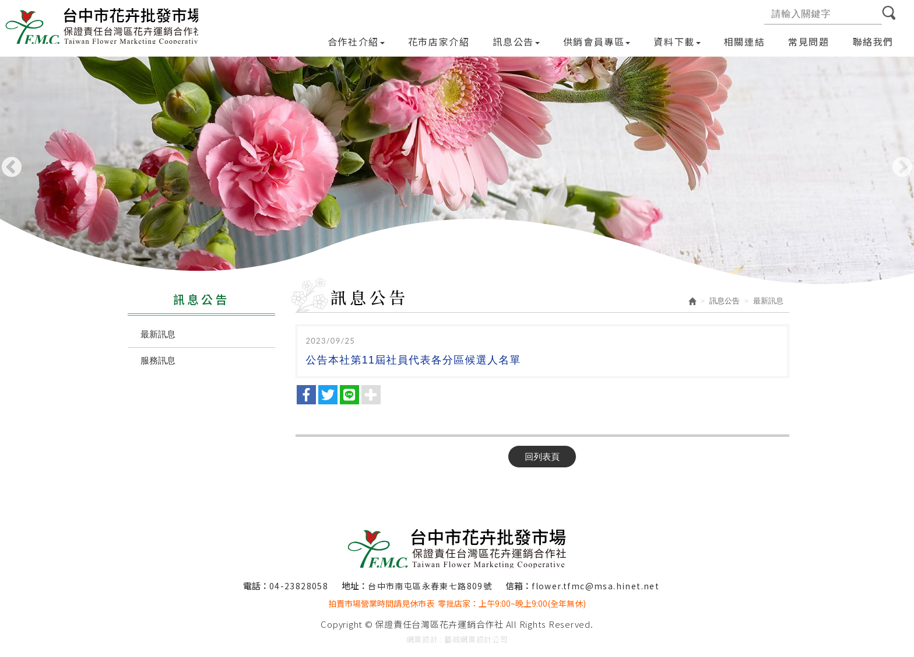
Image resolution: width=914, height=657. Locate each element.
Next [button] (902, 168)
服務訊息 (157, 360)
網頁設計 (422, 639)
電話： (256, 585)
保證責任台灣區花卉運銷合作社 (104, 26)
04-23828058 (298, 586)
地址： (355, 585)
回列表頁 (542, 457)
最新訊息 (157, 334)
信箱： (518, 585)
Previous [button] (11, 168)
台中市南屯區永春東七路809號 (430, 586)
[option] (457, 171)
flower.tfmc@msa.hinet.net (595, 586)
